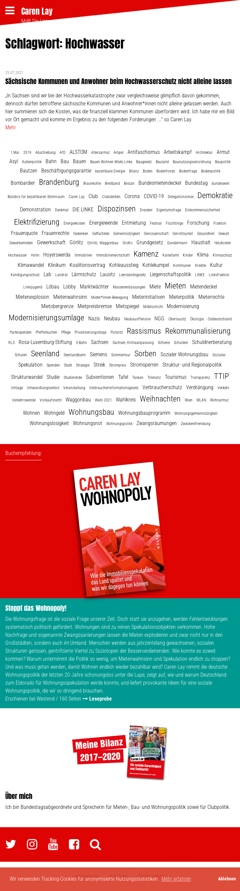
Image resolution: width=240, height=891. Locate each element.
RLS (11, 342)
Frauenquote (24, 233)
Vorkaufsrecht (51, 400)
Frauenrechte (55, 233)
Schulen (21, 355)
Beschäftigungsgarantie (66, 170)
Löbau (52, 286)
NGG (159, 318)
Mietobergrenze (57, 306)
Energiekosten (74, 223)
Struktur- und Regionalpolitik (192, 365)
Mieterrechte (211, 297)
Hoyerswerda (57, 255)
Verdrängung (199, 387)
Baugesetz (144, 162)
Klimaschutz (222, 255)
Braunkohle (92, 183)
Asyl (13, 161)
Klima (203, 255)
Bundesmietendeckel (159, 183)
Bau (65, 161)
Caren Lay (37, 11)
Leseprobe (100, 699)
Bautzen (28, 170)
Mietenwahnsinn (70, 297)
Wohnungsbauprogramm (144, 413)
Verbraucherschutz (162, 387)
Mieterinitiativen (148, 297)
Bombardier (23, 183)
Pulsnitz (117, 332)
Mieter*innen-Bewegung (109, 297)
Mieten (175, 285)
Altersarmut (100, 152)
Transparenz (200, 377)
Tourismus (175, 377)
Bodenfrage (188, 171)
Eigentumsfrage (168, 210)
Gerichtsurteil (182, 233)
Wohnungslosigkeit (49, 423)
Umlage (17, 388)
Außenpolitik (32, 162)
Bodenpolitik (210, 171)
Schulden (181, 342)
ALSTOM (78, 152)
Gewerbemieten (21, 243)
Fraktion (219, 223)
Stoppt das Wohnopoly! (36, 608)
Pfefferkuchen (46, 332)
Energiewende (103, 223)
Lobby (69, 286)
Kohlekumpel (155, 265)
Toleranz (154, 377)
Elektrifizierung (37, 222)
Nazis (94, 318)
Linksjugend (32, 287)
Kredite (200, 265)
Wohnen (31, 413)
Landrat (61, 275)
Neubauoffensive (137, 319)
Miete (155, 286)
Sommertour (120, 355)
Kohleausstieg (123, 265)
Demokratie (215, 195)
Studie (53, 377)
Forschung (198, 223)
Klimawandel (31, 265)
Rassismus (144, 331)
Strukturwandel (27, 377)
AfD (63, 152)
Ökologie (197, 319)
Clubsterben (111, 196)
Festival (156, 223)
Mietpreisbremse (95, 306)
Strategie (83, 365)
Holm (35, 255)
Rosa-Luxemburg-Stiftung (45, 342)
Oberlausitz (177, 319)
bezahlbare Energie (110, 171)
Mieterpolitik (181, 297)
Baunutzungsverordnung (192, 162)
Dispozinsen (117, 208)
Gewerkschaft (51, 242)
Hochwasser (17, 255)
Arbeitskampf (178, 152)
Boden (147, 171)
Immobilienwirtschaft (112, 255)
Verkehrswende (24, 400)
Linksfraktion (219, 275)
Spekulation (30, 365)
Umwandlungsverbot (43, 388)
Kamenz (145, 254)
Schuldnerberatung (212, 342)
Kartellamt (170, 255)
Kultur (216, 265)
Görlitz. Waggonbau (103, 243)
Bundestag (196, 183)
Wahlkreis (126, 399)
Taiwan (137, 377)
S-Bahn (81, 342)
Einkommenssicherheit (202, 210)
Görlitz (76, 242)
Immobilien (83, 255)
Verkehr (223, 388)
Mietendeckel (203, 286)
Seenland (45, 353)
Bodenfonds (165, 171)
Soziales (218, 355)
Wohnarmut (219, 400)
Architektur (204, 152)
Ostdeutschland (220, 319)
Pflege (66, 332)
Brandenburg (59, 182)
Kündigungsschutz (25, 275)
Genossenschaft (156, 233)
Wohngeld (54, 413)
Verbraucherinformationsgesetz (113, 388)
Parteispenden (21, 332)
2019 (27, 152)
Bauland (162, 162)
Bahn (51, 161)
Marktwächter (94, 286)
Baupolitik (223, 162)
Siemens (98, 354)
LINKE (200, 275)
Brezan (129, 183)
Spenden (53, 365)
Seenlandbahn (75, 355)
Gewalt (223, 233)
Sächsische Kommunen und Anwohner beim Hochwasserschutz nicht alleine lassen (118, 81)
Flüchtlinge (174, 223)
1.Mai (14, 152)
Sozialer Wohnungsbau (184, 354)
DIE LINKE (83, 209)
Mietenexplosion (32, 297)
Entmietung (134, 223)
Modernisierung (183, 306)
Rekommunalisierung (198, 331)
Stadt (68, 365)
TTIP (221, 376)
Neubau (112, 318)
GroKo (127, 243)
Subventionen (100, 377)
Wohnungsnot (87, 423)
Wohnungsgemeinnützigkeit (195, 413)
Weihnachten (160, 398)
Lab (47, 274)
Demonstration (35, 209)
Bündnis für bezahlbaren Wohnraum (36, 196)
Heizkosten (222, 243)
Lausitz (107, 274)
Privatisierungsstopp (91, 332)
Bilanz (134, 171)
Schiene (164, 342)
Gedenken (80, 233)
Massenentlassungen (129, 287)
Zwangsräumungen (156, 423)
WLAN (201, 400)
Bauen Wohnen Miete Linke (111, 162)
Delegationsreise (180, 196)
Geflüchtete (100, 233)
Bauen (79, 161)
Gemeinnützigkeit (126, 233)
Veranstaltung (74, 388)
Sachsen (100, 342)
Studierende (73, 377)
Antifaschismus (143, 152)
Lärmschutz (84, 274)
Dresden (146, 210)
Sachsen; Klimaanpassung (133, 342)
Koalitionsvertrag (87, 265)
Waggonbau (78, 399)
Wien (188, 400)
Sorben (145, 353)
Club (93, 196)
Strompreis (117, 365)
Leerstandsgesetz (132, 275)
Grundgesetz (149, 242)
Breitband (112, 183)
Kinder (188, 255)
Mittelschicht (153, 306)
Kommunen (182, 265)
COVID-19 (154, 196)
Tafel (123, 377)
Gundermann (177, 243)
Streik (99, 365)
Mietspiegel (127, 306)
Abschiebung (45, 152)
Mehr (10, 127)
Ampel (118, 152)
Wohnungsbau (91, 412)
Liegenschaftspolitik (170, 274)
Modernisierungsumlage (46, 317)
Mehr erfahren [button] (176, 879)
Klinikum (57, 265)
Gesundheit (205, 233)
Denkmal (62, 210)
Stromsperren (144, 365)
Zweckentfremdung (195, 423)
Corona (132, 196)
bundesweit (220, 183)
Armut (223, 152)
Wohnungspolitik (119, 423)
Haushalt (200, 242)
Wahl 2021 (103, 400)
